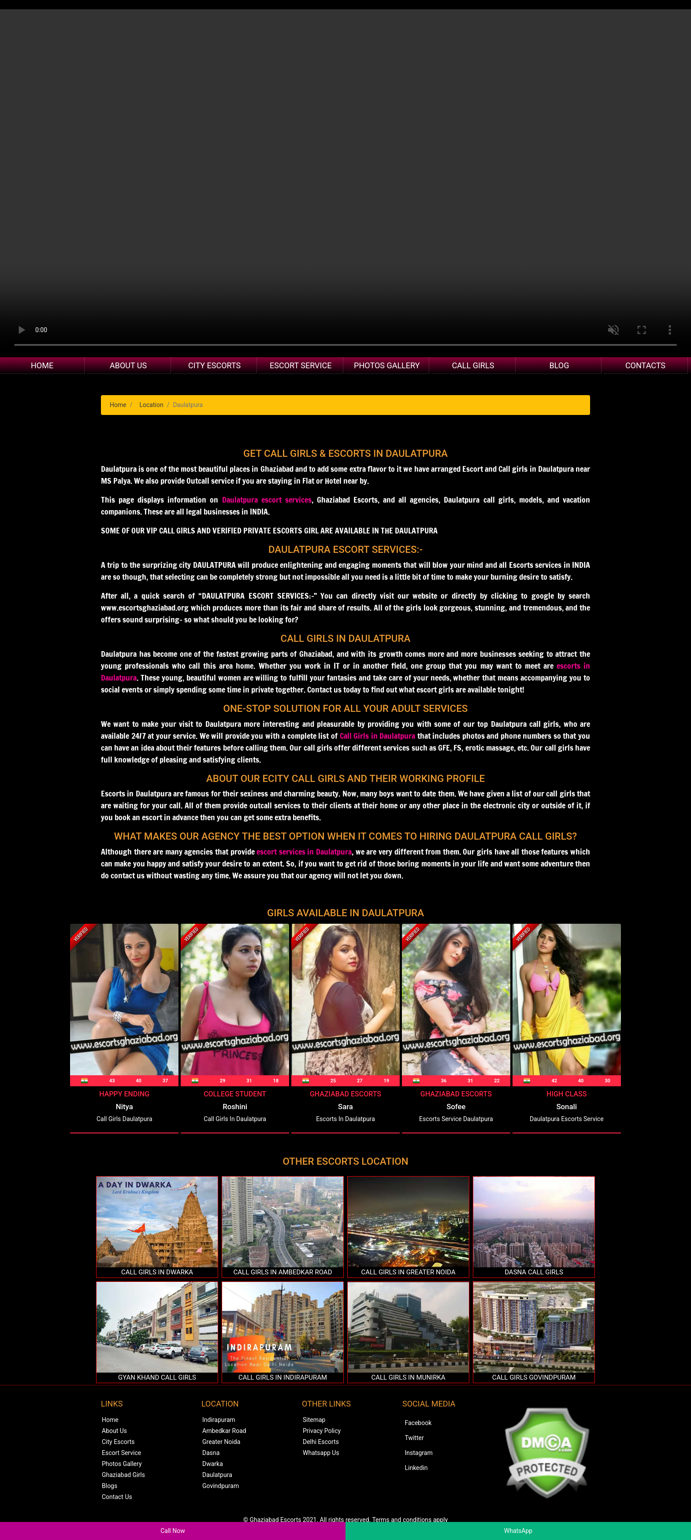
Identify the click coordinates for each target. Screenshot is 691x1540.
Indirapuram (218, 1419)
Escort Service (300, 365)
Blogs (109, 1485)
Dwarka (212, 1463)
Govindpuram (220, 1485)
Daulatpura (217, 1474)
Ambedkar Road (224, 1430)
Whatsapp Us (321, 1452)
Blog (559, 365)
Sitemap (314, 1419)
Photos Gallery (387, 365)
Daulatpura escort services (267, 499)
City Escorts (214, 365)
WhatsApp (518, 1530)
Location (151, 404)
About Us (128, 365)
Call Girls (473, 365)
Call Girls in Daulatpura (378, 735)
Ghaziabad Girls (123, 1474)
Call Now (172, 1530)
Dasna (210, 1452)
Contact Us (117, 1496)
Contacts (645, 365)
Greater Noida (221, 1441)
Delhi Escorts (321, 1441)
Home (42, 365)
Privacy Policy (322, 1430)
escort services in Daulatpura (304, 851)
